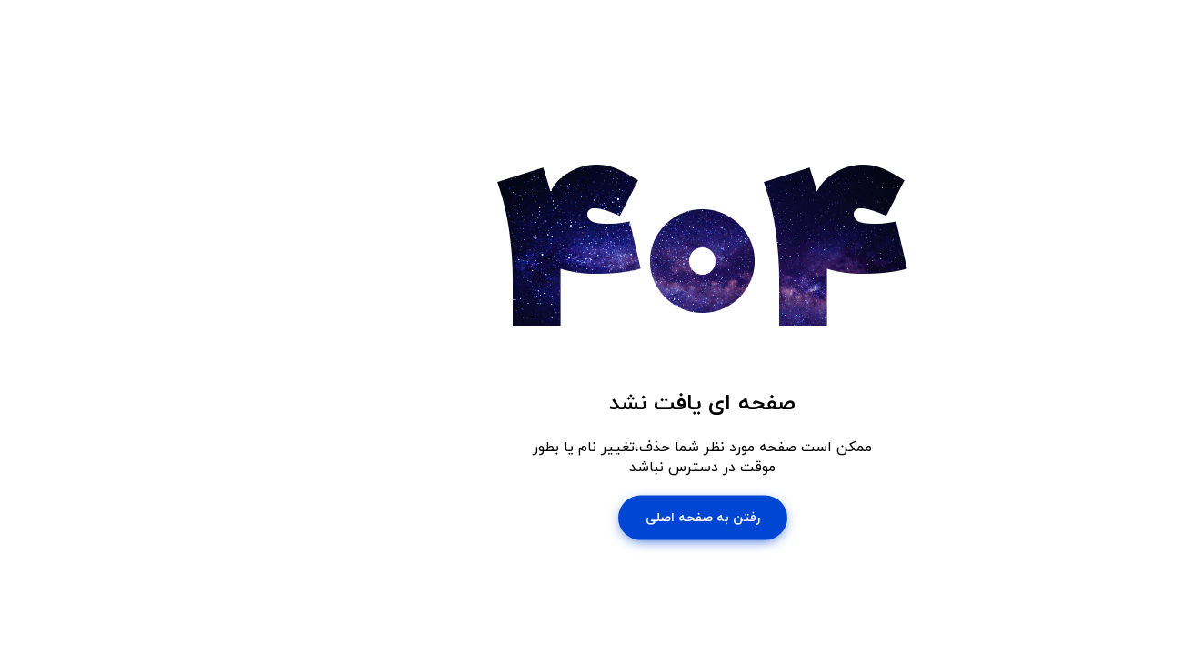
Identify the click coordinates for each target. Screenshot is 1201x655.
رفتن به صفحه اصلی (601, 517)
